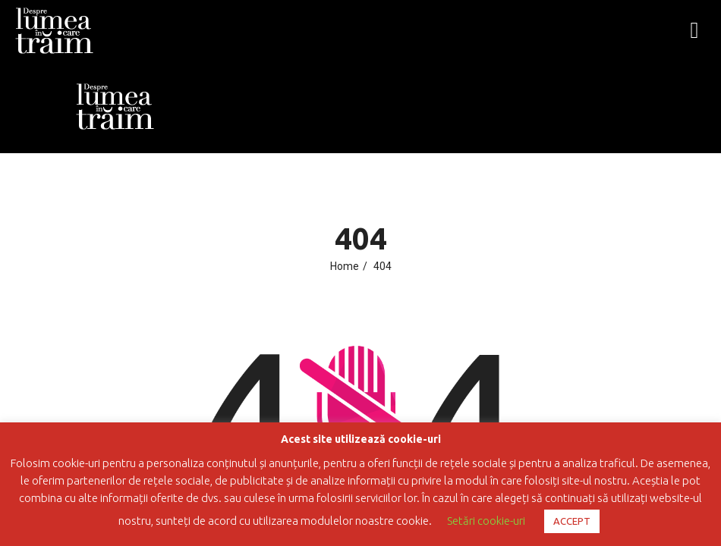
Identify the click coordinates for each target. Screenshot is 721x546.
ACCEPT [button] (571, 521)
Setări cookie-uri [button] (486, 520)
